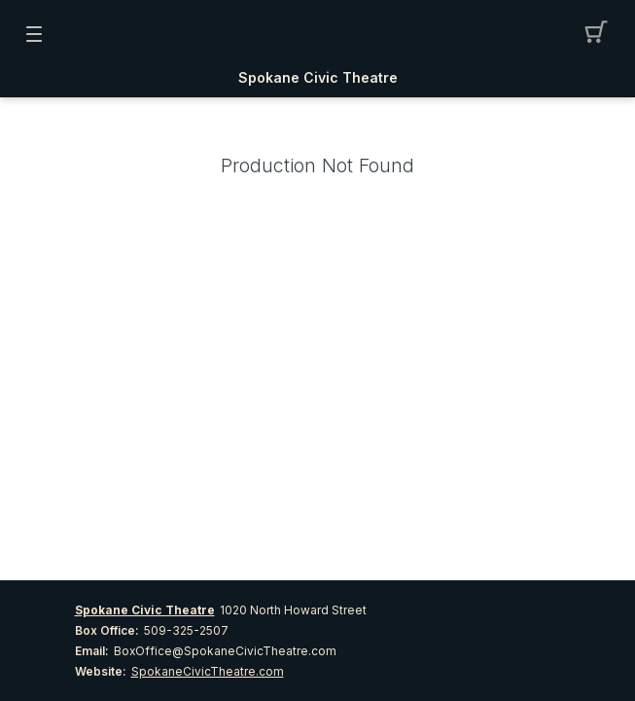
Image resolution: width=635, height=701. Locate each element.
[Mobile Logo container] (318, 34)
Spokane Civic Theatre (318, 78)
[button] (601, 34)
